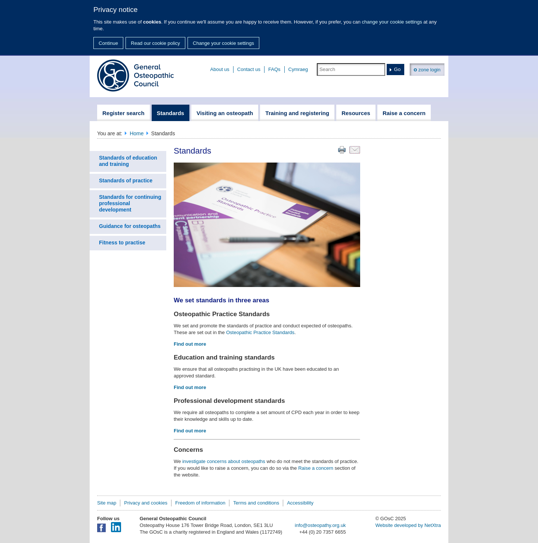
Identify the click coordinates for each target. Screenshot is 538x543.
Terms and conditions (256, 503)
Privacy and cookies (145, 503)
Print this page (342, 150)
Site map (106, 503)
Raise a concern (315, 468)
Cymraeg (298, 69)
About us (219, 69)
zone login (427, 69)
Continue (108, 43)
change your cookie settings (392, 22)
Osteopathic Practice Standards (260, 332)
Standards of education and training (128, 161)
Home (136, 133)
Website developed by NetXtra (408, 525)
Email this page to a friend (354, 150)
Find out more (190, 344)
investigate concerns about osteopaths (223, 461)
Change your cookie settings (223, 43)
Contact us (248, 69)
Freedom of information (200, 503)
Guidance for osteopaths (130, 226)
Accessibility (300, 503)
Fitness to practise (122, 243)
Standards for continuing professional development (130, 203)
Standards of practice (125, 180)
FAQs (274, 69)
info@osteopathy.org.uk (320, 525)
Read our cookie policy (155, 43)
